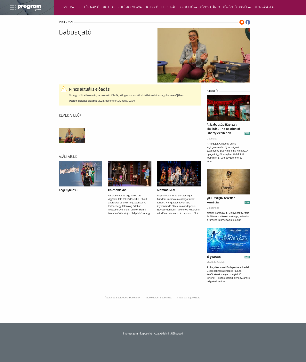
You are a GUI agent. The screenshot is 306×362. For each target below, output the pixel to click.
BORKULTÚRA (188, 7)
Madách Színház (216, 262)
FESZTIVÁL (168, 7)
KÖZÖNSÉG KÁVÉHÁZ (237, 7)
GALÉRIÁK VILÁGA (130, 7)
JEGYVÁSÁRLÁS (265, 7)
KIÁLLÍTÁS (108, 7)
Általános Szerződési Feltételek (122, 297)
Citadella (212, 138)
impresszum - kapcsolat (137, 333)
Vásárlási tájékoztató (188, 297)
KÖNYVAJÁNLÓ (210, 7)
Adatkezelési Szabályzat (158, 297)
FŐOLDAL (69, 7)
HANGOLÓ (151, 7)
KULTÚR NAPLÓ (89, 7)
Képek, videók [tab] (70, 115)
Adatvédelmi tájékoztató (168, 333)
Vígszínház (213, 207)
